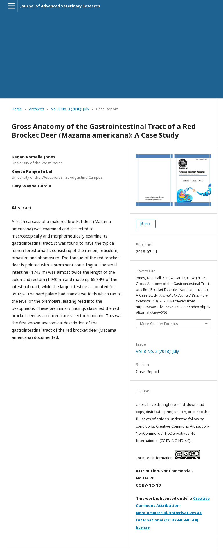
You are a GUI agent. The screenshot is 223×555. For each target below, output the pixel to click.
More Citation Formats (159, 323)
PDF (148, 224)
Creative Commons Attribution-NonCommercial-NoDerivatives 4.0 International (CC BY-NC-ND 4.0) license (173, 513)
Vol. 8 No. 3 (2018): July (70, 109)
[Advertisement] (111, 55)
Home (17, 109)
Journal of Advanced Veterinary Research (60, 5)
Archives (36, 109)
